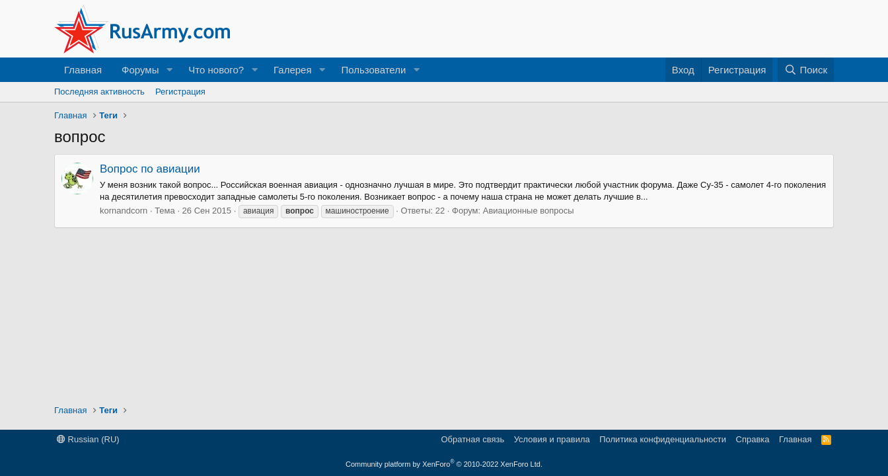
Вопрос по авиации (150, 169)
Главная (83, 69)
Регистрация (180, 92)
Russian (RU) (88, 439)
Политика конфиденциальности (662, 439)
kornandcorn (123, 211)
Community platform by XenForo (444, 464)
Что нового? (216, 69)
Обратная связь (472, 439)
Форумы (140, 69)
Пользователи (373, 69)
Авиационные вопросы (528, 211)
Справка (753, 439)
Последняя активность (99, 92)
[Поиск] (806, 70)
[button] (169, 70)
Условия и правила (552, 439)
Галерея (293, 69)
